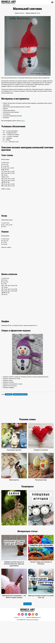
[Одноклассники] (33, 636)
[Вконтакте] (36, 636)
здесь (23, 142)
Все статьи (27, 625)
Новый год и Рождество (20, 416)
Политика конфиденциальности (33, 639)
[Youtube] (22, 636)
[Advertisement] (27, 106)
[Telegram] (26, 636)
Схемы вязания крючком (8, 2)
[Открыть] (52, 2)
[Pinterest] (29, 636)
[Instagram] (19, 636)
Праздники (8, 416)
